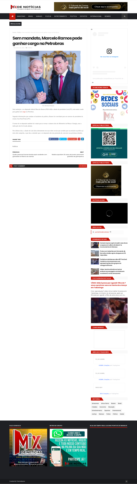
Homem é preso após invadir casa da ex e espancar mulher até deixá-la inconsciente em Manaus (114, 245)
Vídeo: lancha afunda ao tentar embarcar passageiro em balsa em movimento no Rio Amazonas (112, 271)
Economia (103, 407)
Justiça (94, 414)
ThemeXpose (21, 481)
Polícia (48, 16)
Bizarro (108, 16)
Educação (111, 407)
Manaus (39, 16)
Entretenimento (60, 16)
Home (14, 32)
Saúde (122, 414)
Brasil (30, 16)
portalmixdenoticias (102, 232)
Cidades (94, 407)
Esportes (83, 16)
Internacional (96, 16)
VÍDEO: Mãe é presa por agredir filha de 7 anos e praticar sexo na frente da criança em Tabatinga (109, 285)
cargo (24, 112)
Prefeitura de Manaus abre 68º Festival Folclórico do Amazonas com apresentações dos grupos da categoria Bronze (113, 262)
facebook (83, 166)
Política (73, 16)
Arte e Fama (105, 403)
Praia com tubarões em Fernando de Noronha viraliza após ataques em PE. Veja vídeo (113, 253)
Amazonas (21, 16)
